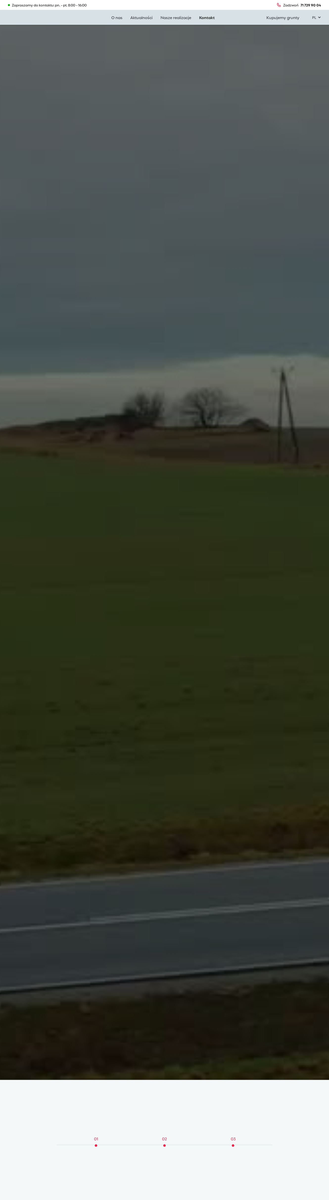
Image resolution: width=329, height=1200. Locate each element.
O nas (116, 17)
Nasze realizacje (176, 17)
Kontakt (207, 17)
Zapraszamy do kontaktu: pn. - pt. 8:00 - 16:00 (49, 4)
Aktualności (141, 17)
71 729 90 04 (311, 4)
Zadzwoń (291, 4)
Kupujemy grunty (282, 17)
